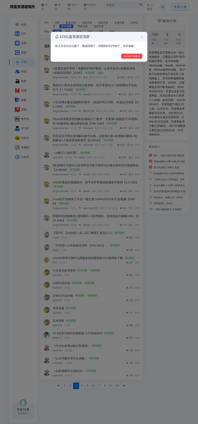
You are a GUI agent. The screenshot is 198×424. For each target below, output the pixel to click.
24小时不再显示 (132, 56)
